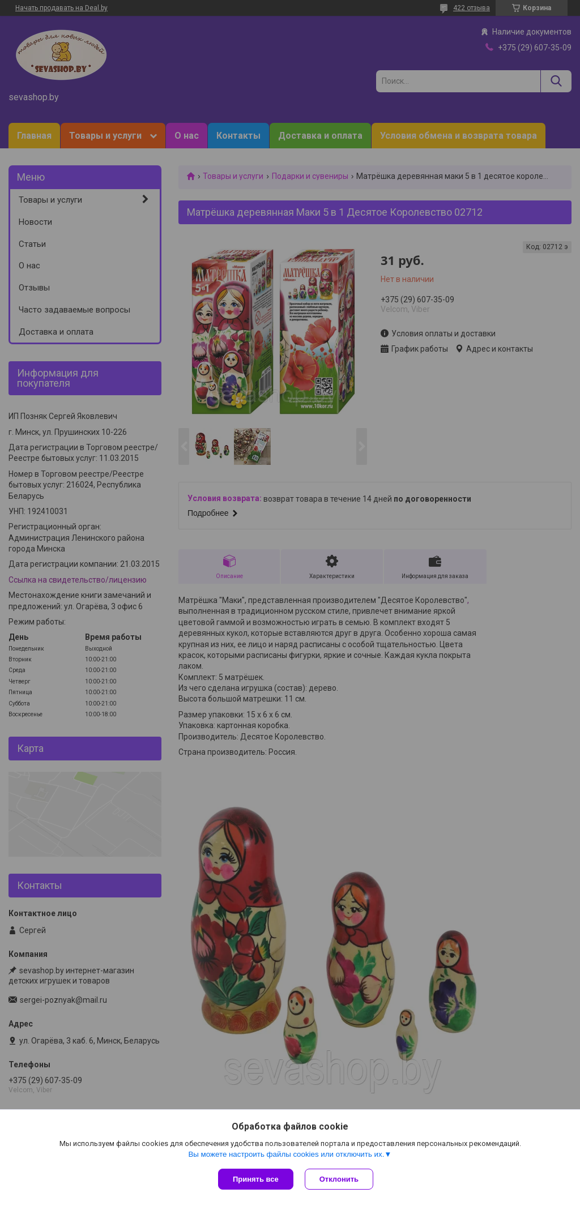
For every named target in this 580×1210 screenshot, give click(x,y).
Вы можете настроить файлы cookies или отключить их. (286, 1154)
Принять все (256, 1179)
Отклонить (339, 1179)
